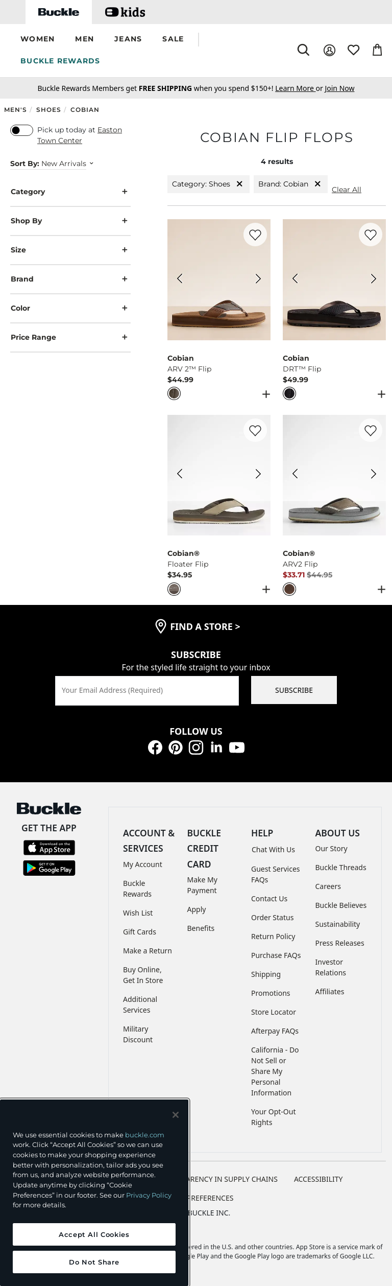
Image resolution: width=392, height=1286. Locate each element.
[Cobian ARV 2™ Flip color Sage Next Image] (258, 280)
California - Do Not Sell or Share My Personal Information (275, 1071)
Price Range (70, 337)
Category (70, 191)
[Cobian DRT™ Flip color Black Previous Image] (295, 280)
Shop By (70, 221)
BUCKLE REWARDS (60, 60)
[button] (37, 40)
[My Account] (329, 50)
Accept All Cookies (94, 1234)
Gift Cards (139, 932)
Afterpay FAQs (275, 1031)
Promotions (270, 993)
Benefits (201, 928)
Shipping (266, 974)
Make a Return (147, 950)
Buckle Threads (340, 867)
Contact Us (269, 898)
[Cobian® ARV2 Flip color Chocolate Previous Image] (295, 475)
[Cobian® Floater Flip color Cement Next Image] (258, 475)
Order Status (272, 917)
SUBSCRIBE (294, 690)
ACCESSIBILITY (318, 1179)
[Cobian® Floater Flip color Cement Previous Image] (179, 475)
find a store (205, 626)
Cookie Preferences (196, 1198)
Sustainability (337, 924)
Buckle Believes (341, 905)
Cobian (85, 109)
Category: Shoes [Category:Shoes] (208, 184)
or (300, 88)
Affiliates (330, 991)
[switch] (21, 130)
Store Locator (273, 1012)
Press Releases (339, 943)
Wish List (138, 913)
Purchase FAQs (276, 955)
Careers (328, 886)
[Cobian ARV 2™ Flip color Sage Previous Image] (179, 280)
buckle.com (144, 1135)
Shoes (48, 109)
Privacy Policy (149, 1195)
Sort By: (24, 163)
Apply (196, 909)
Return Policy (273, 936)
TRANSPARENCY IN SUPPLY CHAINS (218, 1179)
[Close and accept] (175, 1115)
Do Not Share (94, 1262)
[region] (94, 1193)
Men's (15, 109)
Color (70, 308)
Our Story (331, 848)
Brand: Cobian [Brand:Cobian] (290, 184)
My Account (142, 864)
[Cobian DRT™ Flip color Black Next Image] (373, 280)
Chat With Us (273, 849)
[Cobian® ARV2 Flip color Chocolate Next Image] (373, 475)
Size (70, 250)
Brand (70, 279)
